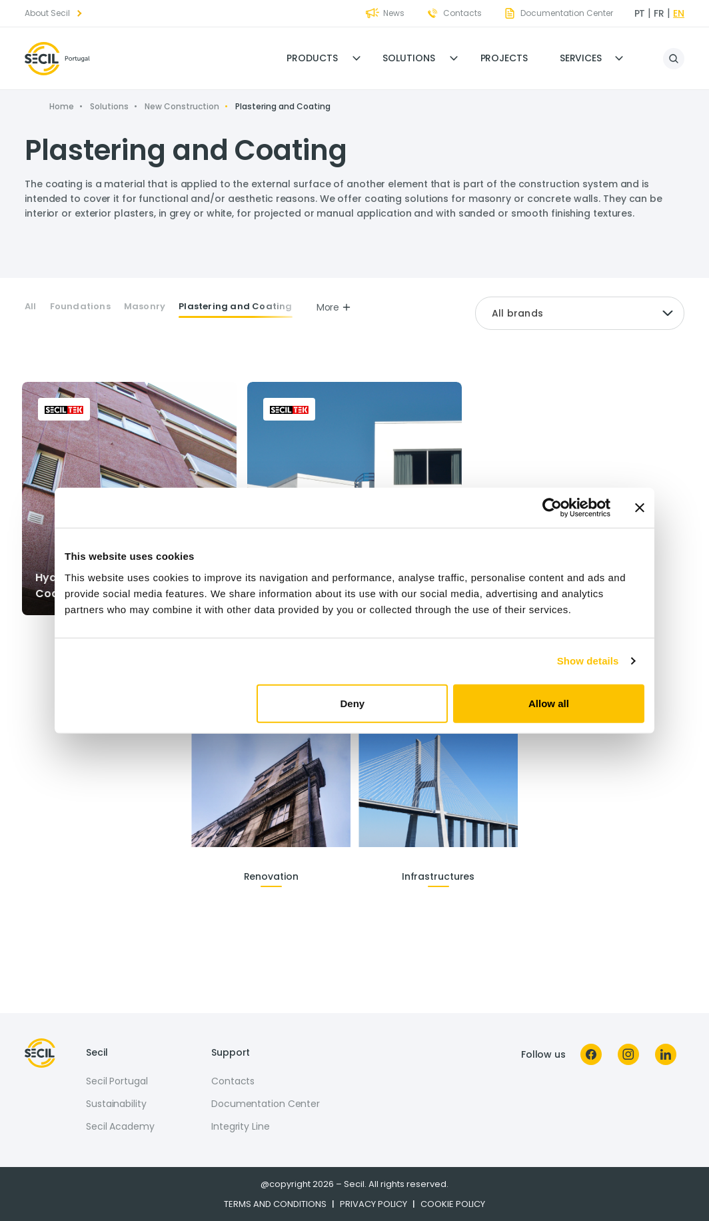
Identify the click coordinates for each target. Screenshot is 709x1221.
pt (640, 13)
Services (581, 58)
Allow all (548, 702)
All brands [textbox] (517, 313)
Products (312, 58)
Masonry (144, 307)
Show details (588, 660)
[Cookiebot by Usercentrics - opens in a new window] (552, 508)
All (31, 307)
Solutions (408, 58)
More (334, 307)
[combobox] (579, 313)
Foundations (80, 307)
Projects (504, 58)
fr (659, 13)
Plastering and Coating (235, 307)
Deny (353, 702)
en (678, 13)
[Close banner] (639, 508)
